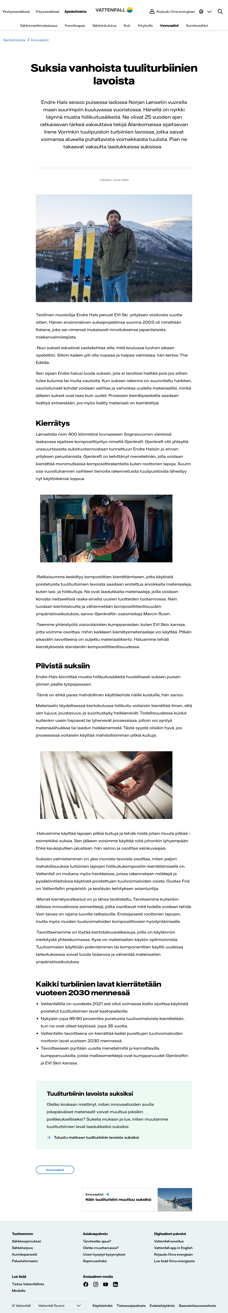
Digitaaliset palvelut (170, 1234)
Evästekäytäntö (162, 1306)
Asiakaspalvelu (95, 1234)
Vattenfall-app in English (173, 1248)
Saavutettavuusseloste (197, 1306)
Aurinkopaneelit (24, 1254)
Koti (127, 25)
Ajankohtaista (75, 11)
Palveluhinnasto (25, 1261)
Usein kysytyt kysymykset (104, 1254)
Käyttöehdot (103, 1306)
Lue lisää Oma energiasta (174, 1261)
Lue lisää (19, 1277)
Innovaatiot (169, 25)
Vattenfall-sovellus (169, 1241)
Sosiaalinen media (98, 1277)
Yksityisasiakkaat (16, 11)
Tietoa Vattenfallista (28, 1284)
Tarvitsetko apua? (97, 1241)
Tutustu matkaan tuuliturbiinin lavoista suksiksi (96, 1137)
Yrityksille (145, 25)
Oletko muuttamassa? (101, 1248)
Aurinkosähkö (197, 25)
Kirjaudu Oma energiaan (173, 1254)
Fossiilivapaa (75, 25)
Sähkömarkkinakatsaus (38, 25)
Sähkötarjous (22, 1248)
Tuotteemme (22, 1234)
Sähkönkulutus (104, 25)
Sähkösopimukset (26, 1241)
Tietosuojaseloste (131, 1306)
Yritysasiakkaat (47, 11)
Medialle (19, 1291)
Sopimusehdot (95, 1261)
